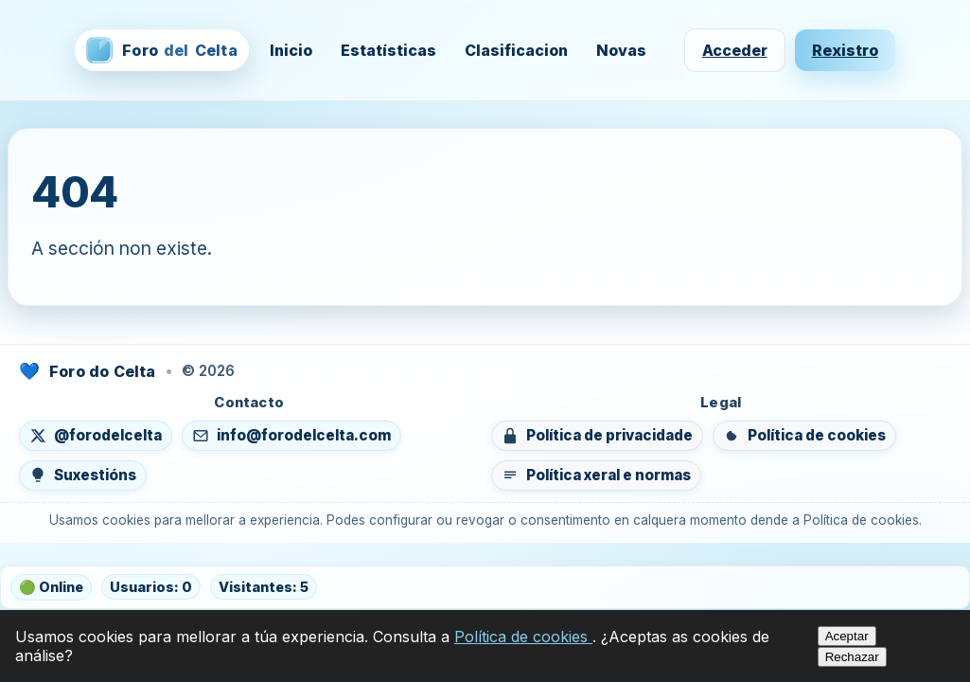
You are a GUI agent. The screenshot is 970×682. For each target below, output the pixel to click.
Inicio (291, 50)
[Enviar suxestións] (83, 475)
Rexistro (845, 50)
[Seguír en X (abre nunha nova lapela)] (95, 436)
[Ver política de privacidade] (597, 436)
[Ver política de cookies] (804, 436)
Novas (621, 50)
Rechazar (852, 657)
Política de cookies (523, 636)
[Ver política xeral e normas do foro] (596, 475)
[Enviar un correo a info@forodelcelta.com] (291, 436)
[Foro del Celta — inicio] (161, 50)
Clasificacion (516, 50)
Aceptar (847, 636)
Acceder (734, 50)
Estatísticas (388, 50)
